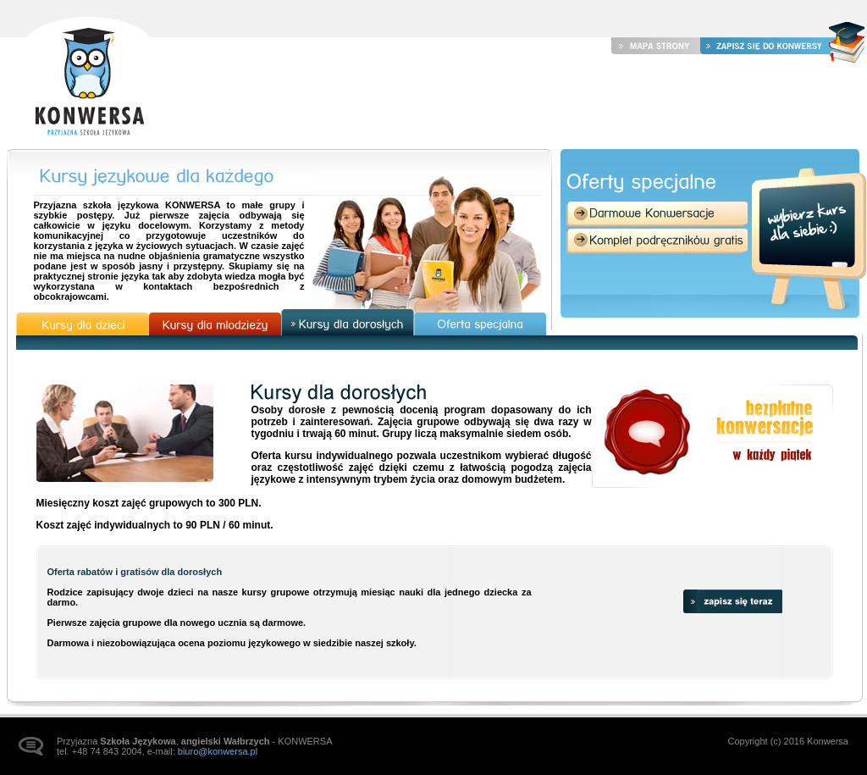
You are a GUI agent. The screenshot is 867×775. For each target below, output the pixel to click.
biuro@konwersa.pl (217, 751)
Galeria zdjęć (659, 100)
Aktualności (409, 100)
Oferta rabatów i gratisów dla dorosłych (135, 572)
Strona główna (88, 78)
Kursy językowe (536, 100)
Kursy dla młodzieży (215, 324)
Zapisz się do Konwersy (764, 45)
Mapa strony (655, 45)
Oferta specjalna (480, 324)
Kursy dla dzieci (82, 324)
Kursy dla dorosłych (347, 322)
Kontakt (765, 100)
